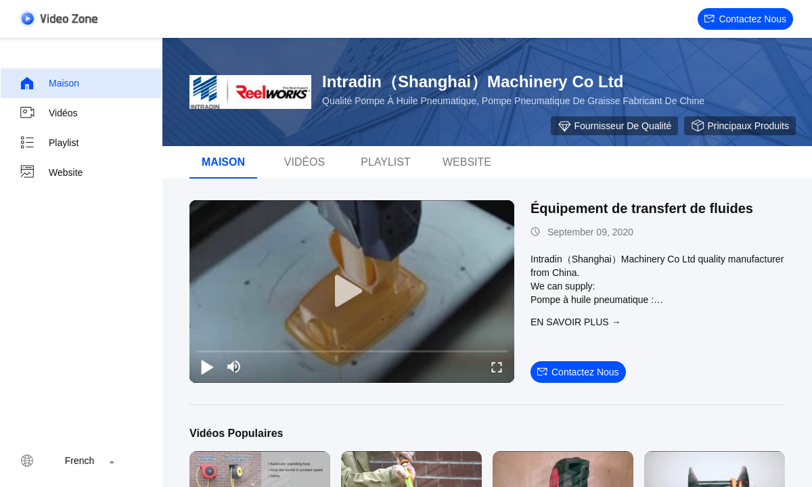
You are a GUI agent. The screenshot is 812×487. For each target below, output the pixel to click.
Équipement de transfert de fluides (642, 208)
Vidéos (48, 113)
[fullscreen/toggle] (496, 366)
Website (51, 172)
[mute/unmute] (234, 366)
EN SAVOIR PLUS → (576, 322)
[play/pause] (207, 366)
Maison (49, 83)
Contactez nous (745, 19)
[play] (352, 291)
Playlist (48, 143)
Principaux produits (740, 126)
